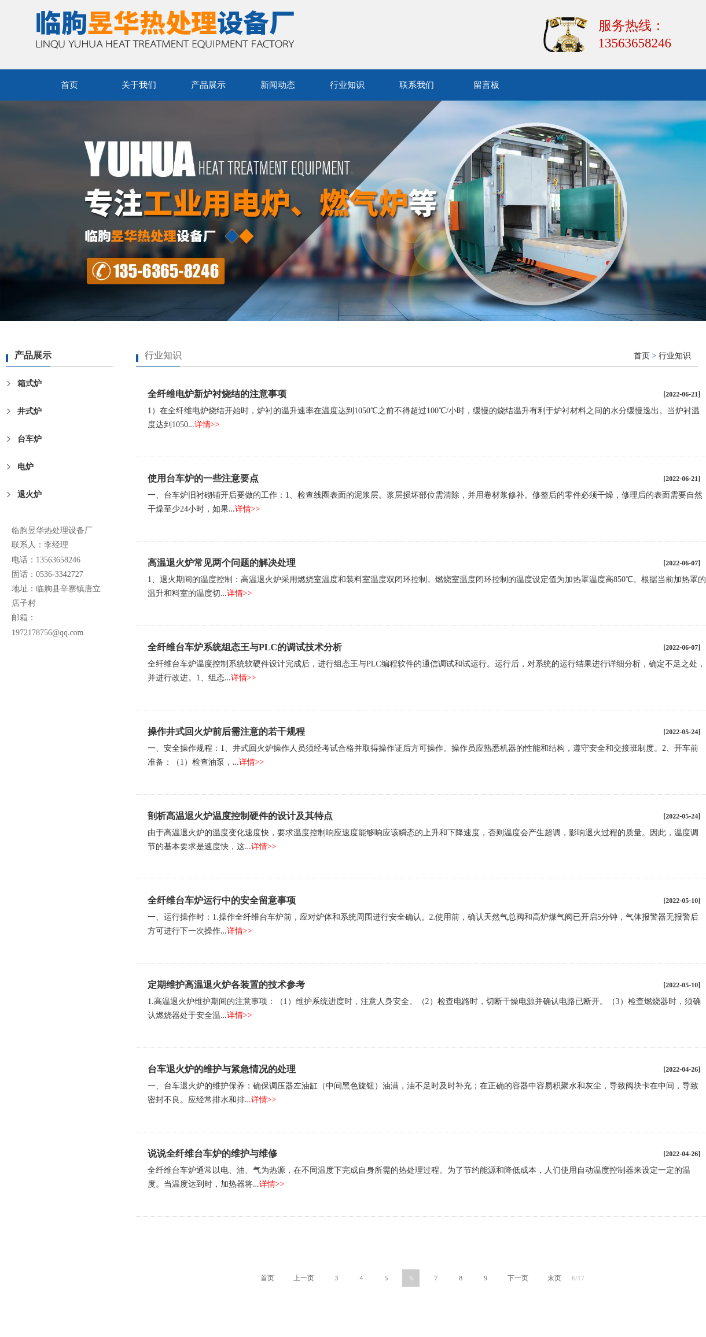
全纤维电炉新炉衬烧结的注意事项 (217, 394)
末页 (554, 1278)
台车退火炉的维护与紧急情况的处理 (222, 1069)
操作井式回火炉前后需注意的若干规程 (226, 731)
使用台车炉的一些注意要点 (203, 478)
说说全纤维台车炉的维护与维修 (212, 1153)
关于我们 (139, 85)
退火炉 (29, 494)
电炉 (25, 466)
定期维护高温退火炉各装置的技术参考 (226, 985)
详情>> (207, 424)
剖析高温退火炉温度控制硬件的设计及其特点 (240, 816)
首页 (69, 85)
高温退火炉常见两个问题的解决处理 (222, 563)
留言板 (486, 85)
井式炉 (29, 411)
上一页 (303, 1278)
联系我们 (416, 85)
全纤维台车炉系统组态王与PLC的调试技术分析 (245, 647)
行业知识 (347, 85)
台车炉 (29, 439)
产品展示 (208, 85)
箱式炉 (29, 383)
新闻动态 (277, 85)
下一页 (518, 1278)
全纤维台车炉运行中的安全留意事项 (222, 900)
